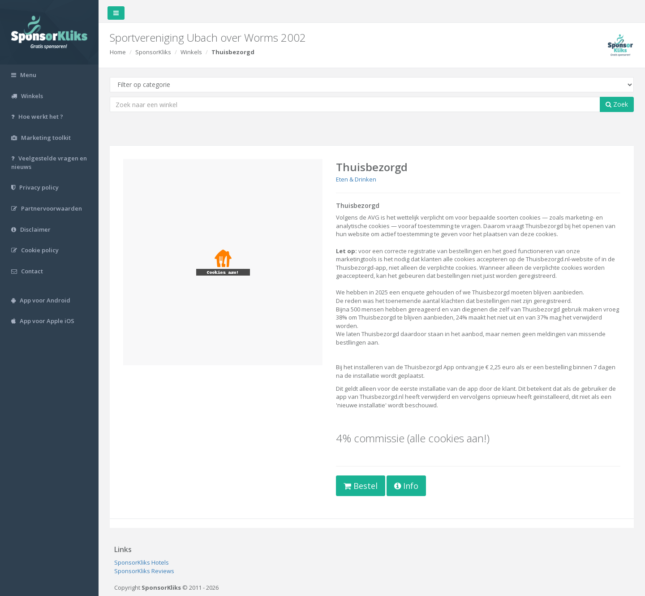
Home (118, 52)
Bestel (361, 485)
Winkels (191, 52)
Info (406, 485)
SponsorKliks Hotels (141, 562)
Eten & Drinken (356, 179)
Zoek (617, 104)
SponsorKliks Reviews (144, 571)
